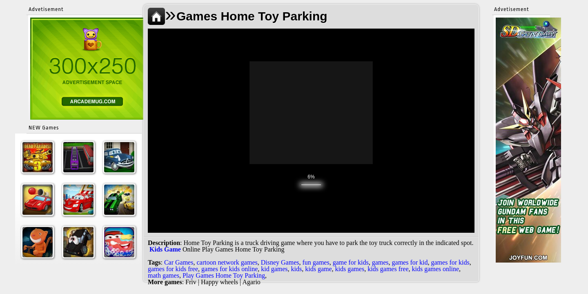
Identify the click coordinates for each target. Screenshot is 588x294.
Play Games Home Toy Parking (224, 275)
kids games (350, 268)
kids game (318, 268)
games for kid (410, 262)
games (380, 262)
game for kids (351, 262)
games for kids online (229, 268)
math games (163, 275)
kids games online (435, 268)
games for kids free (173, 268)
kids (296, 268)
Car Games (179, 262)
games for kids (450, 262)
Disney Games (280, 262)
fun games (315, 262)
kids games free (388, 268)
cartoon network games (226, 262)
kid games (274, 268)
